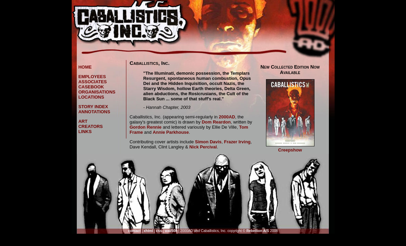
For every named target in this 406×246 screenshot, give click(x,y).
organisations (97, 92)
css (159, 231)
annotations (94, 111)
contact (134, 231)
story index (93, 106)
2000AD (227, 116)
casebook (91, 86)
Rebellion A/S (257, 231)
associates (93, 81)
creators (91, 126)
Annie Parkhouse (171, 132)
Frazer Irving (237, 141)
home (85, 67)
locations (91, 97)
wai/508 (171, 231)
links (85, 131)
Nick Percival (203, 146)
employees (92, 76)
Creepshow (290, 150)
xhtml (148, 231)
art (83, 121)
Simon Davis (208, 141)
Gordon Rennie (146, 127)
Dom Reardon (216, 122)
